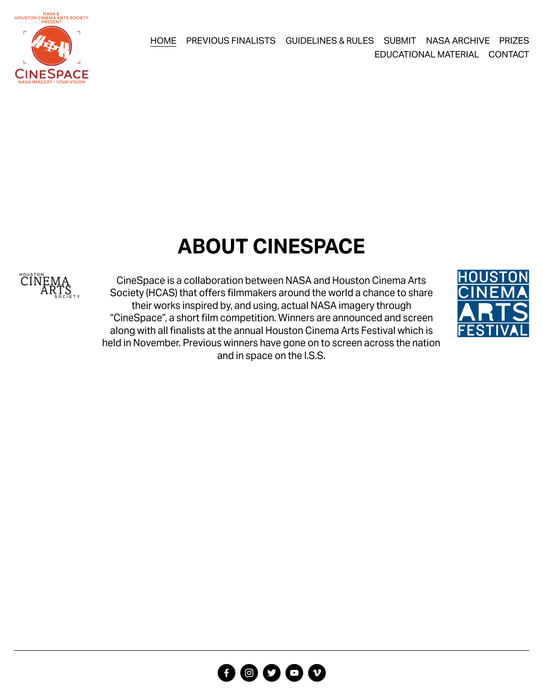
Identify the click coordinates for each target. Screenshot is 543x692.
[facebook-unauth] (226, 673)
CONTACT (508, 54)
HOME (163, 40)
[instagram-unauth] (249, 673)
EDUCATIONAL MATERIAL (426, 54)
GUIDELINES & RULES (330, 40)
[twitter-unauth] (272, 673)
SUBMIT (400, 40)
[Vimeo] (317, 673)
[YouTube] (294, 673)
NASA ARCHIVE (458, 40)
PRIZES (514, 40)
